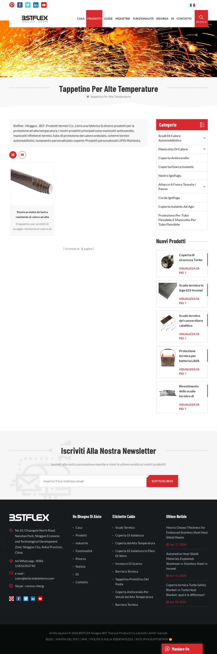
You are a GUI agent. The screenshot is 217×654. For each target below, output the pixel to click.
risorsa (162, 18)
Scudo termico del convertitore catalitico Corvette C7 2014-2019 (191, 321)
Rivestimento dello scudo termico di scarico (189, 391)
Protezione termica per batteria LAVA (189, 356)
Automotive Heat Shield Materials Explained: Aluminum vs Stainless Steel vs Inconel (187, 561)
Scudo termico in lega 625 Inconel (191, 287)
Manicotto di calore (173, 149)
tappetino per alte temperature (108, 96)
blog (49, 639)
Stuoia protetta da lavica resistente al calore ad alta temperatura (32, 214)
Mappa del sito (67, 639)
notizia (80, 566)
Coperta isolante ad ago (176, 206)
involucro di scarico (128, 563)
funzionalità (143, 18)
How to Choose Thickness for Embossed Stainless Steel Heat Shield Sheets (187, 532)
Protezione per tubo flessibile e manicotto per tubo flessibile (177, 219)
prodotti (94, 18)
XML (84, 639)
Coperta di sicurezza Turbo (190, 257)
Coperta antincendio (173, 158)
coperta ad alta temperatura (135, 543)
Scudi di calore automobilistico (169, 138)
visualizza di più (189, 270)
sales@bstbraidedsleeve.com (34, 578)
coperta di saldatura (129, 535)
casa (81, 18)
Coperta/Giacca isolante (176, 167)
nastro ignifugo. (170, 175)
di (172, 18)
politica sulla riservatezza (111, 639)
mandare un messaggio (175, 649)
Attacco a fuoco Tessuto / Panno (177, 186)
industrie (122, 18)
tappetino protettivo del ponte (132, 581)
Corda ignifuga (169, 198)
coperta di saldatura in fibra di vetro (135, 553)
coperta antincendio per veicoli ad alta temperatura (134, 594)
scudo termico (125, 527)
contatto (184, 18)
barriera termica (126, 571)
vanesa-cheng (34, 586)
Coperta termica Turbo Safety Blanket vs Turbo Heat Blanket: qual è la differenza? (186, 590)
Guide (108, 18)
